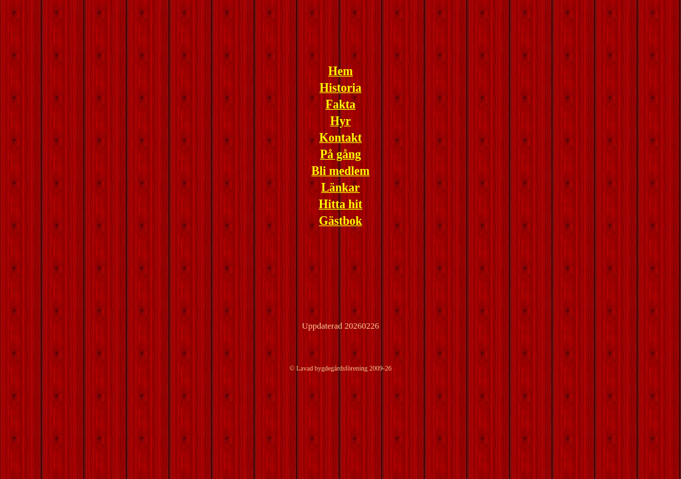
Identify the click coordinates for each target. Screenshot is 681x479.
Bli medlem (340, 171)
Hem (341, 71)
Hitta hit (340, 204)
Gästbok (340, 221)
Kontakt (340, 137)
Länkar (340, 187)
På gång (340, 154)
